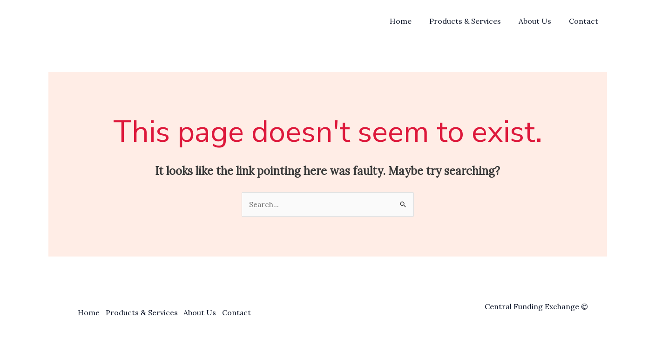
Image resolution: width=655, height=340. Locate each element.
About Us (539, 21)
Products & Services (472, 21)
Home (410, 21)
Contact (585, 21)
